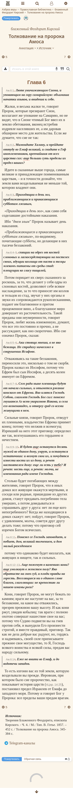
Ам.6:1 (10, 90)
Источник (46, 48)
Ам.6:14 (10, 659)
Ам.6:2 (10, 144)
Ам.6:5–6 (11, 342)
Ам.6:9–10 (12, 447)
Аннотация (28, 48)
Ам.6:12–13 (13, 564)
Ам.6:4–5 (11, 252)
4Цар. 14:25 (54, 684)
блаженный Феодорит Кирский (35, 29)
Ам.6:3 (10, 194)
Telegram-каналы (22, 743)
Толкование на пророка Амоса (36, 39)
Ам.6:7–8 (11, 383)
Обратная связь (32, 759)
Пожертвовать (11, 18)
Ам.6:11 (10, 537)
